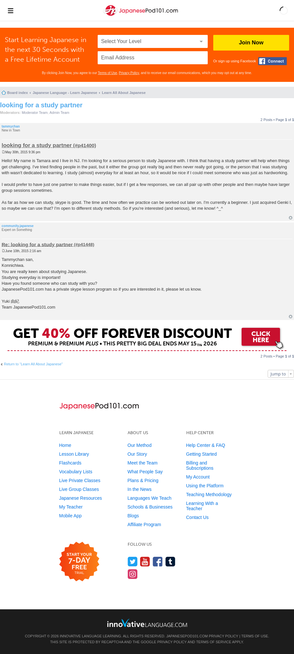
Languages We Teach (150, 498)
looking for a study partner (41, 105)
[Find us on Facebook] (158, 561)
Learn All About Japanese (124, 93)
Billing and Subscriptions (200, 465)
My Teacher (71, 507)
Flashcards (70, 462)
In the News (140, 489)
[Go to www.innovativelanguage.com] (147, 622)
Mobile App (70, 515)
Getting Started (201, 454)
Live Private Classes (80, 480)
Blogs (133, 515)
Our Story (137, 454)
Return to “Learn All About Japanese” (33, 364)
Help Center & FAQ (205, 445)
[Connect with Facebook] (272, 61)
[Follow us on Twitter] (133, 561)
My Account (198, 476)
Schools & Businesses (150, 507)
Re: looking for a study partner (37, 244)
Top (290, 218)
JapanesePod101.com (187, 636)
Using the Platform (205, 485)
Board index (17, 93)
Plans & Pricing (143, 480)
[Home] (141, 16)
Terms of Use (107, 73)
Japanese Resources (80, 498)
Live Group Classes (79, 489)
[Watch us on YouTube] (145, 561)
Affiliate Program (144, 524)
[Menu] (10, 10)
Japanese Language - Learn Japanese (65, 93)
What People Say (145, 471)
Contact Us (197, 517)
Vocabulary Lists (75, 471)
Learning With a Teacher (202, 506)
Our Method (140, 445)
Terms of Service (213, 642)
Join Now (251, 42)
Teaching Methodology (209, 494)
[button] (283, 10)
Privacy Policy (129, 73)
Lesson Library (74, 454)
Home (65, 445)
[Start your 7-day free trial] (79, 562)
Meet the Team (143, 462)
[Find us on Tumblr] (170, 561)
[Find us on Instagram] (133, 574)
